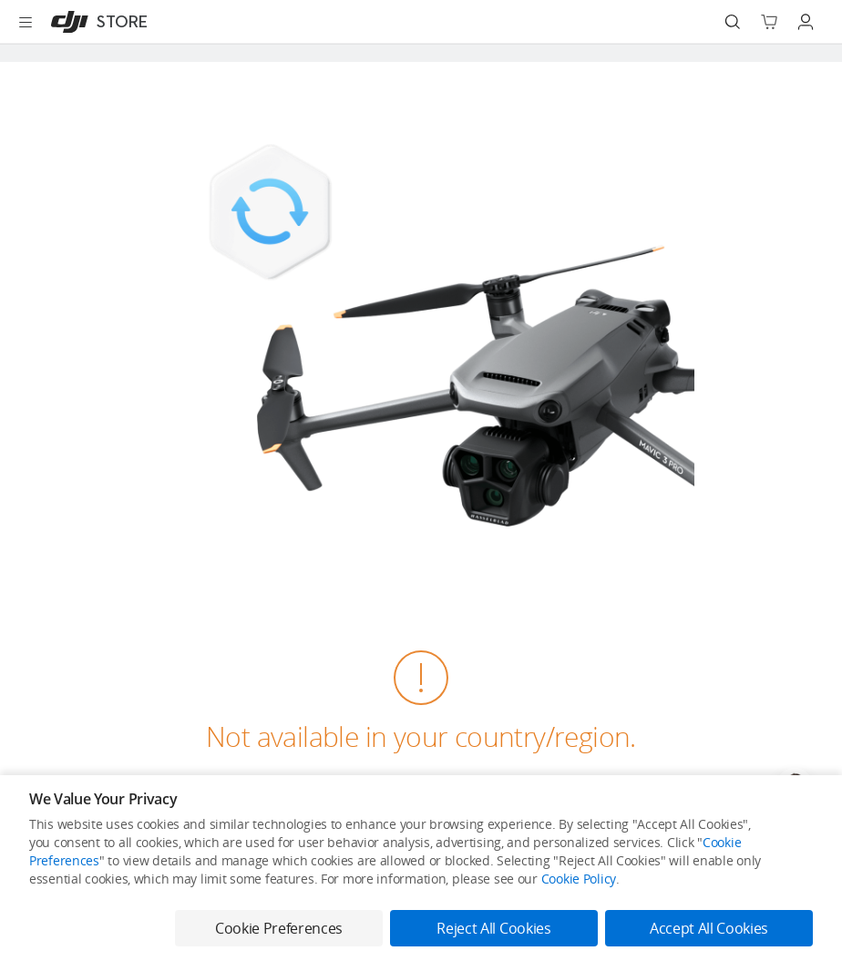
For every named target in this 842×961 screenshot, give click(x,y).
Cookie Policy (578, 878)
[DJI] (95, 22)
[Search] (732, 22)
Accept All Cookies (709, 928)
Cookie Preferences (279, 928)
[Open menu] (25, 22)
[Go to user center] (805, 22)
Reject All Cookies (493, 928)
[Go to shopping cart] (769, 22)
